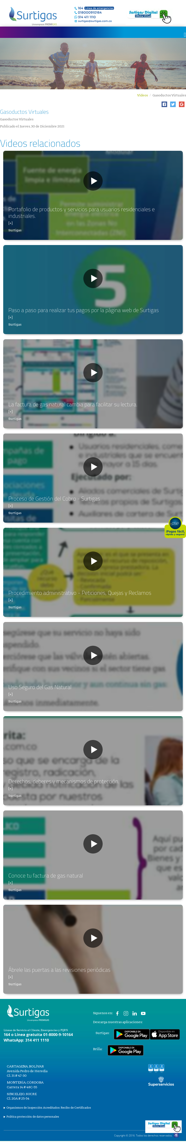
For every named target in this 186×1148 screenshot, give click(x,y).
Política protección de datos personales (32, 1116)
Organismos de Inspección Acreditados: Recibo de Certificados (48, 1107)
